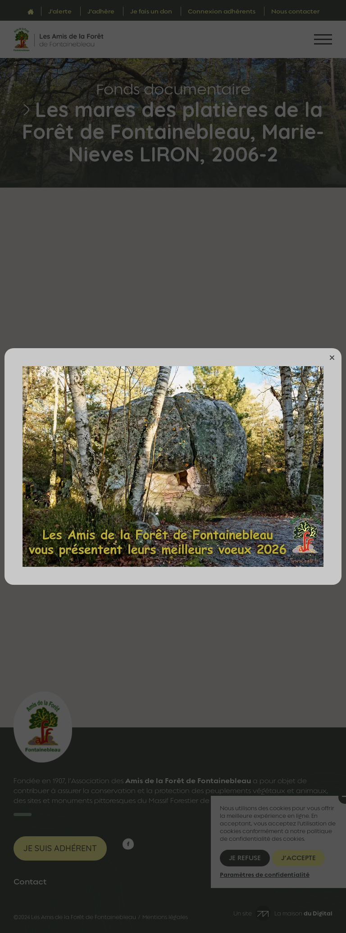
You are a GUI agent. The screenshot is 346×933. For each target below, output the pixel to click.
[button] (332, 358)
